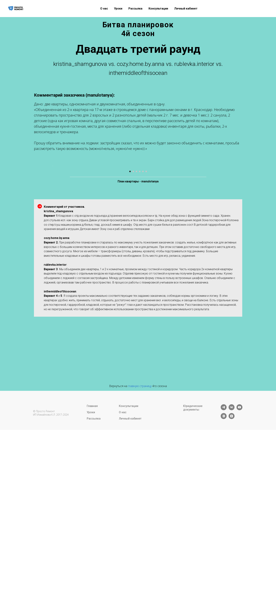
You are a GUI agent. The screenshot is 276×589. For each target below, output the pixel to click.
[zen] (232, 572)
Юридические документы (192, 561)
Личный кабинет (186, 8)
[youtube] (239, 563)
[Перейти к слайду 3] (136, 325)
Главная (92, 560)
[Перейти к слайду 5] (143, 325)
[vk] (232, 563)
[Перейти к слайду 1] (130, 325)
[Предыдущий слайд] (51, 243)
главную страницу (140, 540)
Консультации (158, 8)
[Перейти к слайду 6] (146, 325)
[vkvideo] (224, 572)
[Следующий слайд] (224, 243)
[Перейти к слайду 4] (139, 325)
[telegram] (224, 563)
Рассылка (135, 8)
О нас (104, 8)
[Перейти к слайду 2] (133, 325)
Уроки (118, 8)
